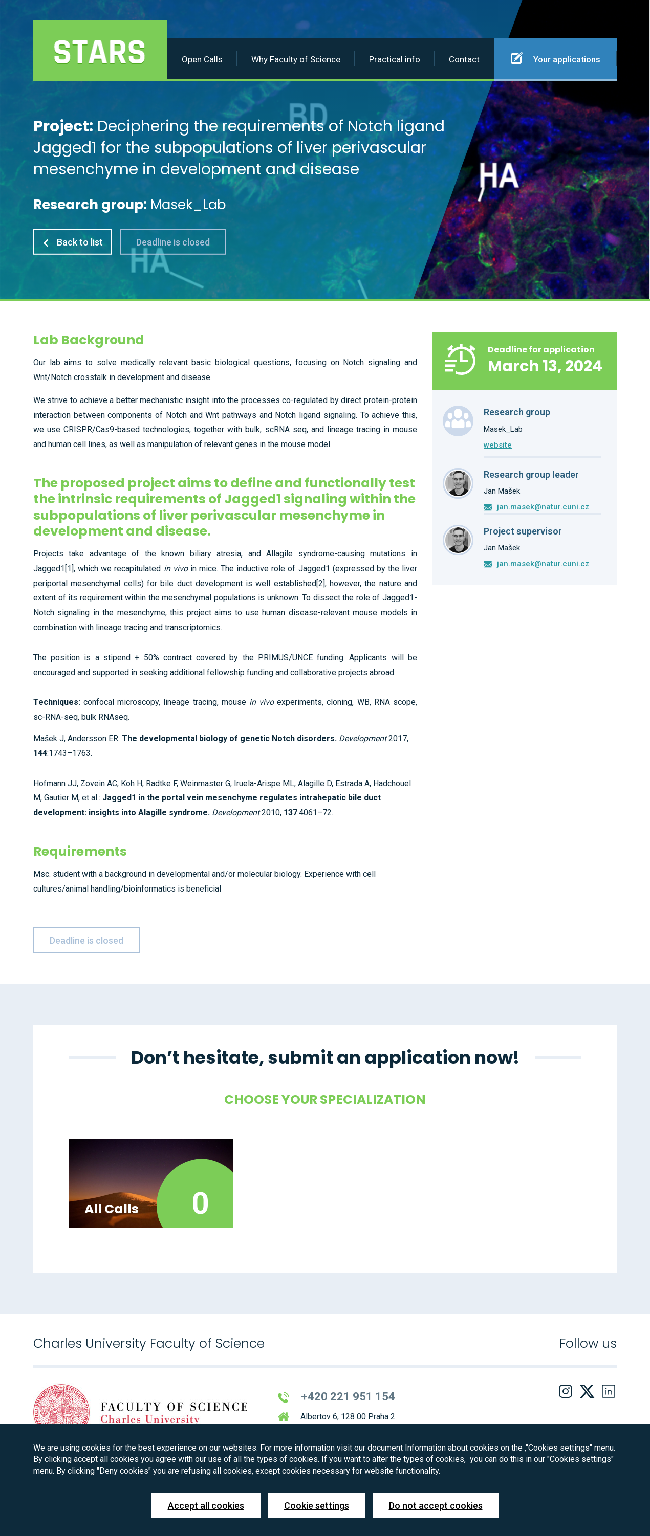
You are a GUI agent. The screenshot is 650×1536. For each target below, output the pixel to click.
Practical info (394, 59)
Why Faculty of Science (295, 59)
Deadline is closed (173, 242)
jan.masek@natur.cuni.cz (543, 506)
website (498, 445)
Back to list (72, 242)
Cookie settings (316, 1505)
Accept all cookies (206, 1505)
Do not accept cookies (436, 1505)
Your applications (555, 58)
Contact (464, 59)
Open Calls (202, 59)
